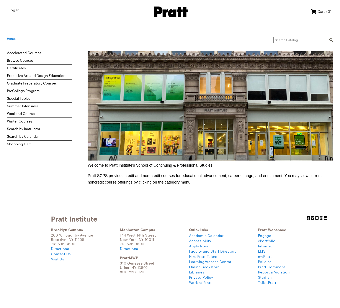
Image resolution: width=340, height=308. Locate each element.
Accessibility (200, 241)
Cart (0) (321, 11)
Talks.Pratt (267, 282)
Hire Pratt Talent (203, 256)
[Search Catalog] (300, 40)
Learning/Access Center (210, 262)
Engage (264, 235)
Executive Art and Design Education (36, 75)
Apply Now (198, 246)
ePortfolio (266, 241)
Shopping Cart (19, 144)
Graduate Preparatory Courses (32, 83)
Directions (60, 249)
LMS (262, 251)
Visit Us (57, 259)
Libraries (196, 272)
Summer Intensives (23, 106)
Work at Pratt (200, 282)
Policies (264, 262)
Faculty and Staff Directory (213, 251)
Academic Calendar (206, 235)
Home (11, 38)
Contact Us (61, 254)
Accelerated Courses (24, 53)
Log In (14, 10)
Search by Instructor (23, 129)
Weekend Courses (21, 113)
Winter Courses (19, 121)
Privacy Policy (201, 277)
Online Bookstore (204, 267)
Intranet (265, 246)
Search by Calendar (23, 136)
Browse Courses (20, 60)
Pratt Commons (272, 267)
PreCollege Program (23, 91)
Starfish (265, 277)
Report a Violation (274, 272)
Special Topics (18, 98)
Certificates (16, 68)
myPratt (265, 256)
